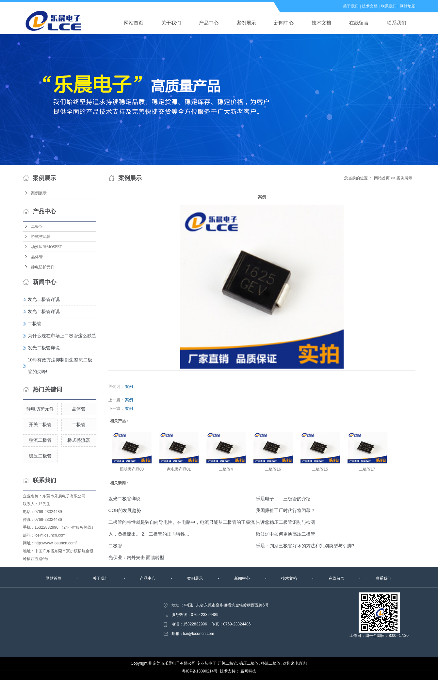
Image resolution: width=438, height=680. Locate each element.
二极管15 (320, 469)
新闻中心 (284, 22)
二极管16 (273, 469)
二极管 (37, 226)
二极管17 (367, 469)
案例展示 (246, 22)
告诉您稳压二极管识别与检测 (285, 522)
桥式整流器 (41, 236)
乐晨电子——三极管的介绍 (283, 498)
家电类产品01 (179, 469)
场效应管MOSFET (46, 246)
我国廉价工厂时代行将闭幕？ (285, 510)
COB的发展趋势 (124, 510)
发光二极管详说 (44, 299)
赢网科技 (248, 671)
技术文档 (370, 6)
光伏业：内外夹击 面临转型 (136, 557)
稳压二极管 (40, 455)
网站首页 (133, 22)
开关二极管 (40, 424)
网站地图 (407, 6)
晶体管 (37, 257)
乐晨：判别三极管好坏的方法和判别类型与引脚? (305, 545)
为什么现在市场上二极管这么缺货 (62, 335)
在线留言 (359, 22)
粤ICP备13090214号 (200, 671)
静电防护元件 (43, 267)
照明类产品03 (132, 469)
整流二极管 (40, 440)
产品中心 (209, 22)
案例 (129, 386)
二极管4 (226, 469)
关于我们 (351, 6)
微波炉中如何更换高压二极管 (285, 534)
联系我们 (389, 6)
